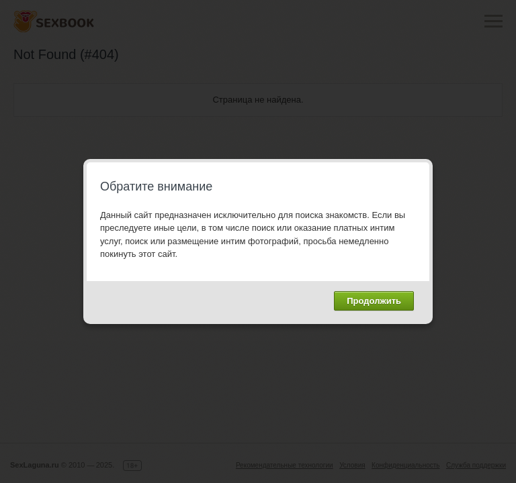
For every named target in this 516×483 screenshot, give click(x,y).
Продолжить (374, 301)
